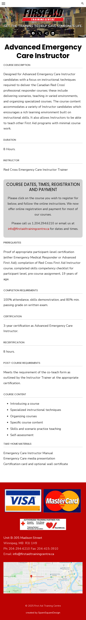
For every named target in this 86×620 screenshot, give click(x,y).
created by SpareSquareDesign (43, 612)
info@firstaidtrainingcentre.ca (28, 229)
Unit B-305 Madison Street (22, 538)
